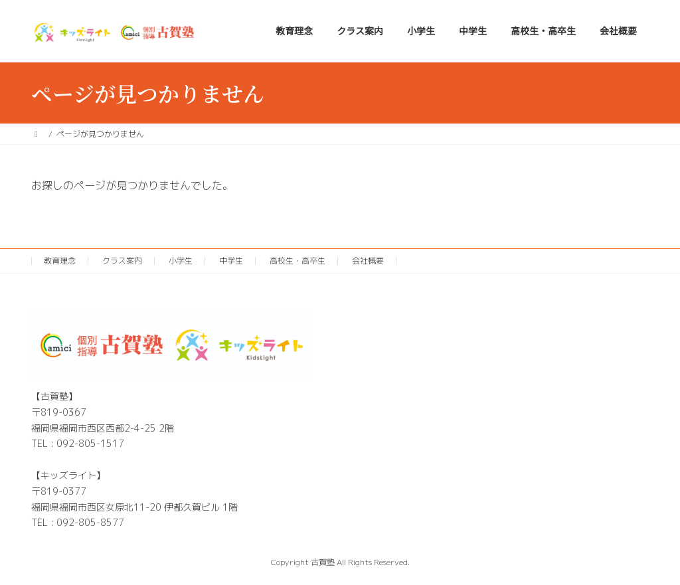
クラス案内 (122, 260)
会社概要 (368, 260)
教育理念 (60, 260)
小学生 (181, 260)
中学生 (231, 260)
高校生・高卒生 (297, 260)
